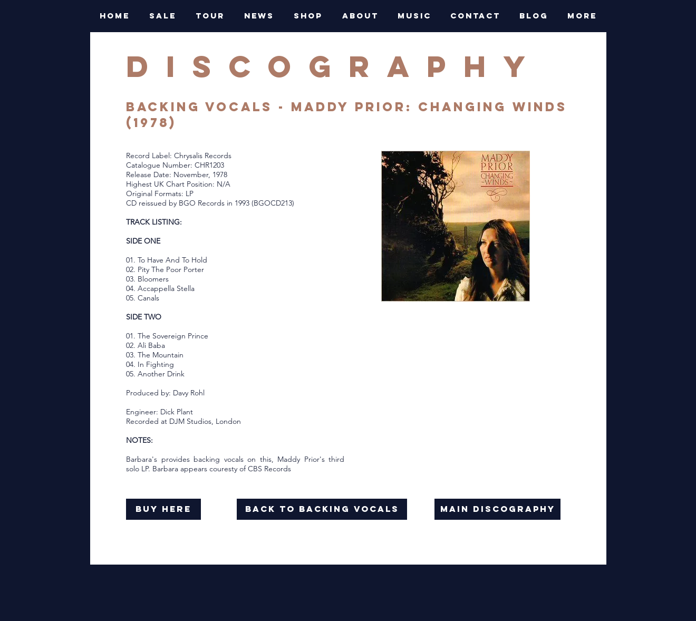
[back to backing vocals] (322, 509)
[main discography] (497, 509)
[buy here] (163, 509)
